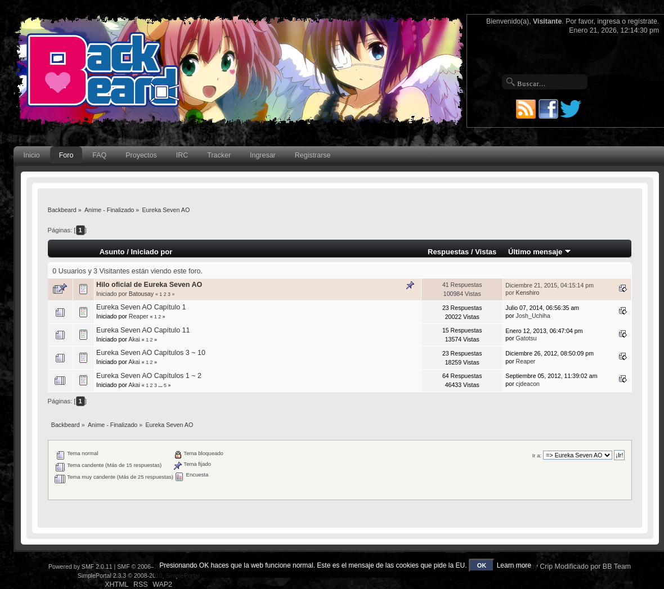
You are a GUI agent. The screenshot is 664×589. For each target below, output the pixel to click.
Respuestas (448, 252)
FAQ (99, 155)
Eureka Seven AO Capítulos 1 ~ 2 (148, 376)
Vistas (485, 252)
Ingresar (263, 155)
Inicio (32, 155)
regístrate (642, 21)
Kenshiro (528, 292)
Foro (66, 155)
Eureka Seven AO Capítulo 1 (141, 307)
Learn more (514, 565)
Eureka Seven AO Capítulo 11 (143, 330)
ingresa (608, 21)
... (161, 385)
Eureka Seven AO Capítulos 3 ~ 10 (150, 353)
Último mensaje (539, 252)
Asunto (112, 252)
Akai (134, 339)
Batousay (141, 293)
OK (482, 565)
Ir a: (536, 455)
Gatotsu (526, 338)
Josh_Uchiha (533, 315)
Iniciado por (151, 252)
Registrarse (313, 155)
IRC (182, 155)
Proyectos (140, 155)
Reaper (139, 316)
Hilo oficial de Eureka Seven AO (149, 285)
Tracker (219, 155)
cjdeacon (528, 383)
